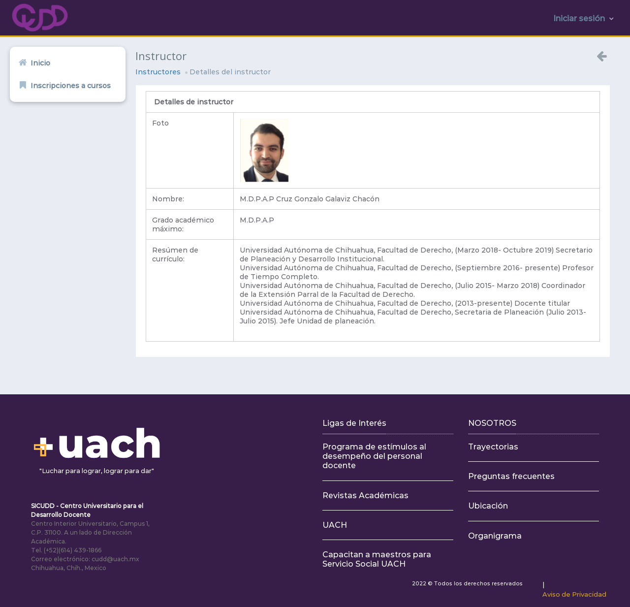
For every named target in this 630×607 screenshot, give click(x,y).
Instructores (158, 71)
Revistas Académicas (365, 495)
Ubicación (488, 506)
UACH (334, 525)
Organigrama (495, 536)
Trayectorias (493, 446)
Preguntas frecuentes (511, 476)
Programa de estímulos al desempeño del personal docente (374, 456)
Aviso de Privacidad (574, 594)
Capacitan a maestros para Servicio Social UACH (376, 559)
